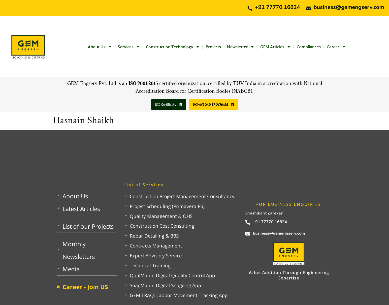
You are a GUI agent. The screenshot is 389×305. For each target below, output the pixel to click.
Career (336, 46)
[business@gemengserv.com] (308, 8)
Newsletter (240, 46)
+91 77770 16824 (277, 7)
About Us (100, 46)
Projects (213, 47)
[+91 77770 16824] (250, 8)
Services (129, 46)
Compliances (309, 47)
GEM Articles (275, 46)
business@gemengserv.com (349, 7)
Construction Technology (173, 46)
